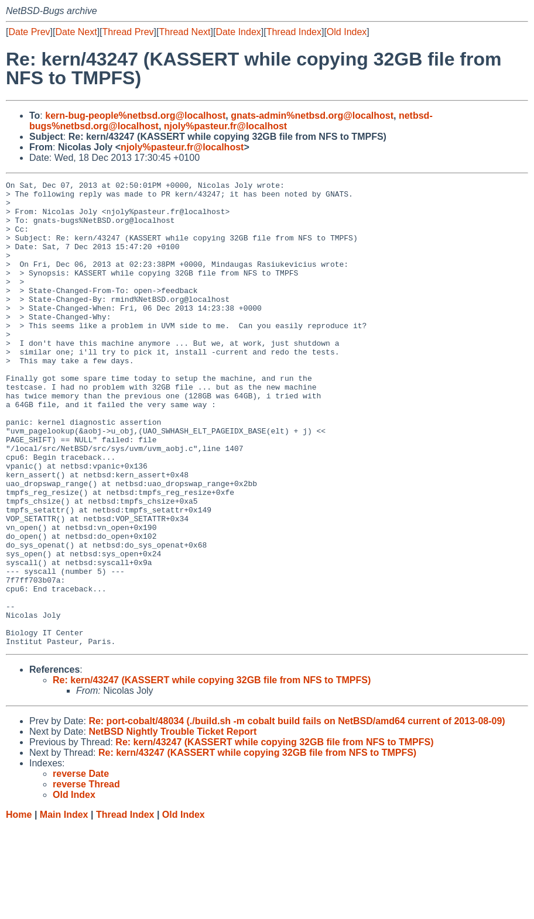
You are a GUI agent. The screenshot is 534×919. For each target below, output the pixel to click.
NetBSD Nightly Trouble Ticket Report (172, 824)
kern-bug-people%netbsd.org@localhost (135, 116)
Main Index (64, 908)
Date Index (238, 32)
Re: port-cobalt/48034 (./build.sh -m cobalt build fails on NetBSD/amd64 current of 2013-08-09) (296, 814)
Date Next (76, 32)
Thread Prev (128, 32)
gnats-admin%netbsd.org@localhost (312, 116)
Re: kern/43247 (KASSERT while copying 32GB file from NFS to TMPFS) (212, 773)
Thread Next (184, 32)
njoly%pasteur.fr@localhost (225, 126)
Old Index (347, 32)
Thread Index (293, 32)
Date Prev (29, 32)
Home (19, 908)
